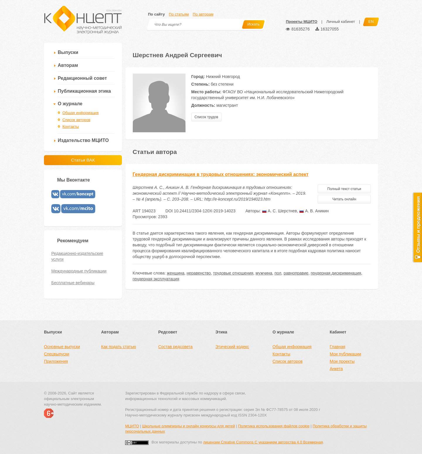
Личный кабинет (340, 21)
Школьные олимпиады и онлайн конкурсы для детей (188, 426)
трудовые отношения (233, 273)
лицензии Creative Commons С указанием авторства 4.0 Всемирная (263, 442)
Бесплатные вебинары (72, 282)
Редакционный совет (82, 78)
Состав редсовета (175, 346)
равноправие (296, 273)
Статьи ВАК (83, 159)
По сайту (156, 14)
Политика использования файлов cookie (273, 426)
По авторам (203, 14)
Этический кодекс (232, 346)
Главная (337, 346)
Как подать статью (118, 346)
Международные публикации (78, 271)
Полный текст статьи (344, 189)
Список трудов (206, 117)
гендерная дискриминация (336, 273)
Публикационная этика (84, 91)
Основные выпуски (62, 346)
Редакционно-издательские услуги (77, 256)
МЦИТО (132, 426)
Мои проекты (342, 361)
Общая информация (80, 113)
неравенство (199, 273)
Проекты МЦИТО (301, 21)
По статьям (179, 14)
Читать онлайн (344, 199)
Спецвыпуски (56, 354)
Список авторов (76, 120)
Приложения (56, 361)
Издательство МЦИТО (83, 140)
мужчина (264, 273)
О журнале (70, 103)
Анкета (336, 368)
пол (278, 273)
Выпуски (68, 52)
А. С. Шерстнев (279, 211)
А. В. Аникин (314, 211)
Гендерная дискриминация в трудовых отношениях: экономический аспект (221, 174)
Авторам (68, 65)
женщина (175, 273)
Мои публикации (345, 354)
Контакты (70, 126)
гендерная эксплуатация (156, 279)
